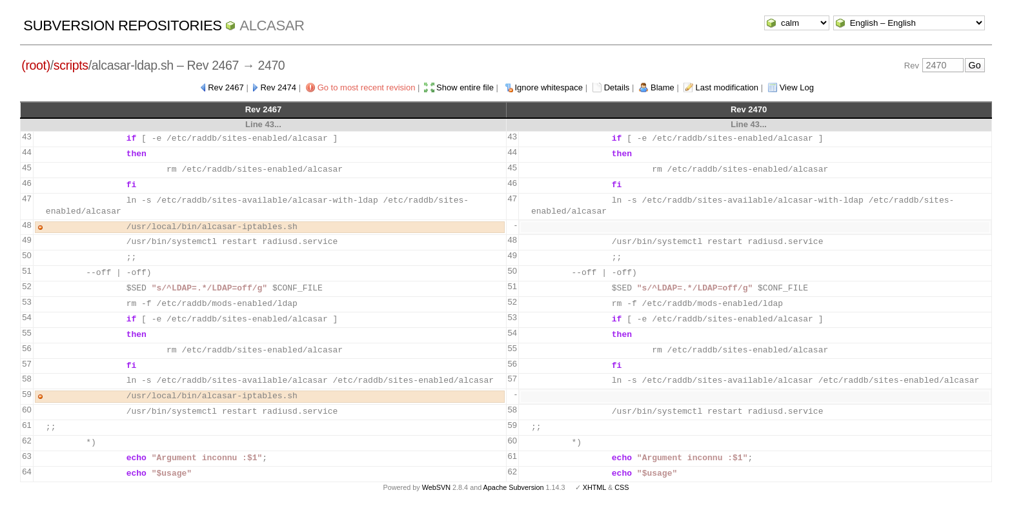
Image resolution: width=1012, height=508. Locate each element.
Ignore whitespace (549, 87)
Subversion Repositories (122, 25)
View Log (797, 87)
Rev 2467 (226, 87)
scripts (71, 65)
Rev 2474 (278, 87)
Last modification (726, 87)
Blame (662, 87)
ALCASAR (271, 25)
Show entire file (465, 87)
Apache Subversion (513, 487)
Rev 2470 (749, 109)
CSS (621, 487)
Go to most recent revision (367, 87)
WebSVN (436, 487)
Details (617, 87)
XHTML (594, 487)
